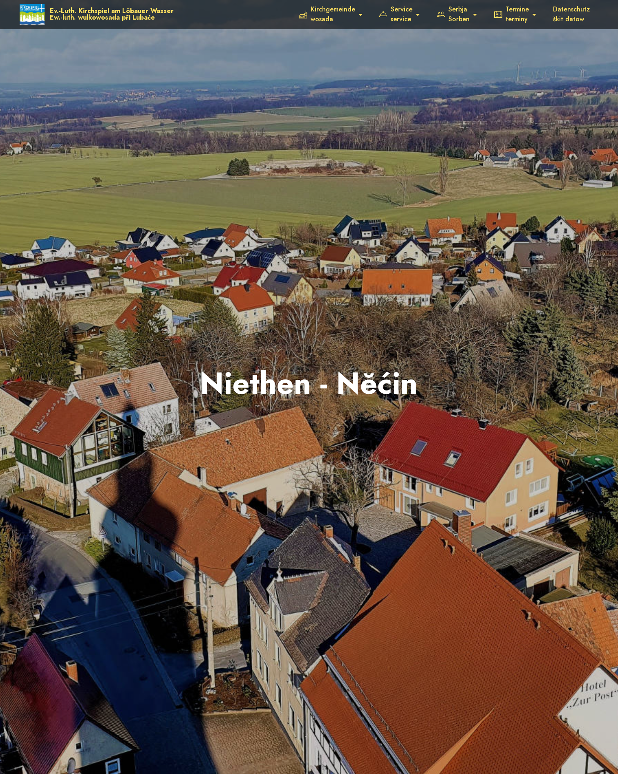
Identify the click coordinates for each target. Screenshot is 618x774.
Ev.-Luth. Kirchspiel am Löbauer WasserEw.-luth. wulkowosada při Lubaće (112, 14)
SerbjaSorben (453, 14)
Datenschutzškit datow (571, 14)
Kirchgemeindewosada (327, 14)
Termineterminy (511, 14)
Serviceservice (395, 14)
